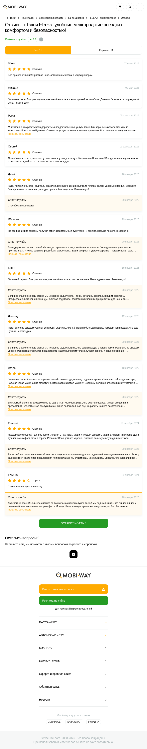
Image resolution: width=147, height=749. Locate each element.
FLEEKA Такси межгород (102, 18)
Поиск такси (27, 18)
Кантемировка (76, 18)
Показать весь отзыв (19, 134)
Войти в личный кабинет (73, 589)
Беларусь (54, 722)
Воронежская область (51, 18)
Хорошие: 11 (106, 50)
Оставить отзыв (73, 523)
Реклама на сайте (54, 600)
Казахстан (74, 722)
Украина (93, 722)
